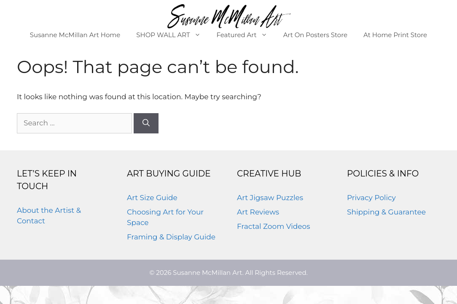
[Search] (146, 123)
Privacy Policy (371, 197)
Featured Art (246, 35)
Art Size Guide (152, 197)
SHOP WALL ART (172, 35)
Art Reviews (258, 212)
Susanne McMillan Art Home (75, 35)
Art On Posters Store (315, 35)
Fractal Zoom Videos (273, 226)
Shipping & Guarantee (386, 212)
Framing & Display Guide (171, 237)
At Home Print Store (395, 35)
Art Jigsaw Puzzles (270, 197)
